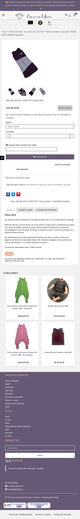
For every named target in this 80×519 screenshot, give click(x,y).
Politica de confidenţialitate (20, 514)
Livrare (8, 420)
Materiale (9, 387)
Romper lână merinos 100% (58, 306)
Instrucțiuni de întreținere (46, 210)
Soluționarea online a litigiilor (17, 426)
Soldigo (55, 497)
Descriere (10, 210)
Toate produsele (15, 32)
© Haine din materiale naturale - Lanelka (22, 497)
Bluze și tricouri (12, 400)
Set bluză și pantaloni (14, 397)
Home (4, 32)
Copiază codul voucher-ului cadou (21, 145)
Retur (7, 423)
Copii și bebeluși (12, 381)
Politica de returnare (62, 514)
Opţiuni (9, 122)
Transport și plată (25, 210)
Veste (7, 407)
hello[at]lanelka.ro (14, 489)
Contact (8, 436)
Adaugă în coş (40, 157)
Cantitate (10, 132)
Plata (7, 417)
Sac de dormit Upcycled (34, 32)
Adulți (7, 384)
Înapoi (9, 254)
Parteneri (9, 433)
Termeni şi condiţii (43, 514)
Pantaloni (9, 394)
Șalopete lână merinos (14, 403)
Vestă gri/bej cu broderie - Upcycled (58, 352)
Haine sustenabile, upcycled (57, 32)
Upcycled (9, 390)
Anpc (7, 429)
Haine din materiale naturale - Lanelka (26, 468)
